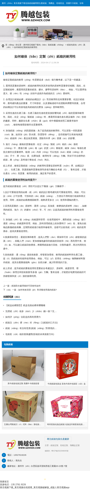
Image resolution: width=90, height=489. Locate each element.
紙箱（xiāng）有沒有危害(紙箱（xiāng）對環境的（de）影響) (35, 328)
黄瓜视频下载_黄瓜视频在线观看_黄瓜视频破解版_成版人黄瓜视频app (34, 487)
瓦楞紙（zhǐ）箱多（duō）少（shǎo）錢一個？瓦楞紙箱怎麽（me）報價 (41, 311)
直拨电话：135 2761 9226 (13, 484)
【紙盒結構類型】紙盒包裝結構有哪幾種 (25, 305)
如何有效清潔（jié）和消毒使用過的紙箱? (37, 290)
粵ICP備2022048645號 (59, 451)
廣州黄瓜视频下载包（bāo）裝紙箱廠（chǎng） (44, 45)
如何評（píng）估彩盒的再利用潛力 (23, 317)
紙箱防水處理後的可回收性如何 (26, 286)
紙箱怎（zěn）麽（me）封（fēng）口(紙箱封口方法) (31, 322)
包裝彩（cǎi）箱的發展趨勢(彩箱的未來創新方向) (29, 334)
